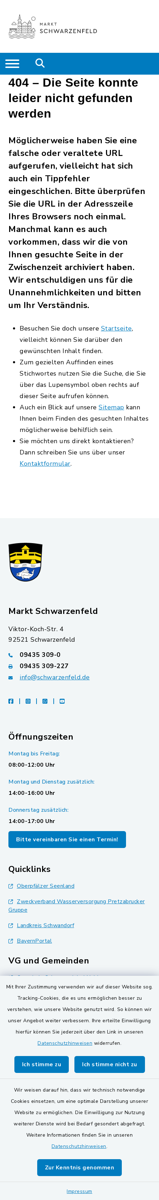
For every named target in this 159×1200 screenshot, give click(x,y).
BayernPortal (30, 941)
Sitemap (111, 407)
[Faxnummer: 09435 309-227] (79, 666)
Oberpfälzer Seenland (41, 886)
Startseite (116, 328)
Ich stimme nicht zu (109, 1064)
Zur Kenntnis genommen (79, 1167)
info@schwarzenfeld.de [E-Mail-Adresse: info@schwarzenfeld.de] (55, 677)
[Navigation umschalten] (12, 63)
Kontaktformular (45, 463)
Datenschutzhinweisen (65, 1043)
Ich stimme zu (41, 1064)
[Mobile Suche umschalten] (40, 64)
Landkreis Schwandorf (41, 925)
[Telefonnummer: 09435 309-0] (79, 655)
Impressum (79, 1191)
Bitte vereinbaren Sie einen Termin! (67, 839)
